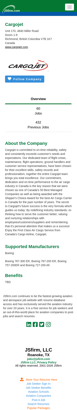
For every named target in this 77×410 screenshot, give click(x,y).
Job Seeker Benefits (38, 387)
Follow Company (25, 79)
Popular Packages (38, 408)
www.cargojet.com (16, 47)
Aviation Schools (38, 391)
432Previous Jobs (38, 125)
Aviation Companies (38, 395)
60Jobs (38, 111)
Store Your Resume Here (38, 379)
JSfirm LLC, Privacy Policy (38, 362)
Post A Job (38, 400)
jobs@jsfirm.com (38, 359)
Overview (38, 99)
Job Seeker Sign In (38, 383)
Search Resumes (38, 404)
